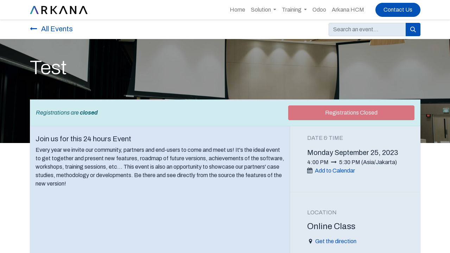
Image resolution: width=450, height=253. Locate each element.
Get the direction (335, 241)
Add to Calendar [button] (335, 171)
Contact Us (398, 10)
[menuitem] (237, 10)
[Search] (413, 29)
